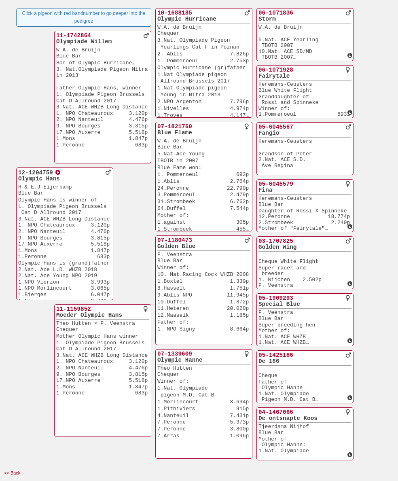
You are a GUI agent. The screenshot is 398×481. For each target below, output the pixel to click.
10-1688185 (174, 13)
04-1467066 (275, 412)
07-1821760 (174, 126)
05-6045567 (275, 127)
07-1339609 (174, 354)
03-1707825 (275, 241)
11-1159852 (73, 309)
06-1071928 (275, 70)
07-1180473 (174, 240)
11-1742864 (73, 35)
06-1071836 (275, 13)
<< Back (12, 472)
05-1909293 (275, 298)
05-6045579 (275, 184)
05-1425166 (275, 355)
